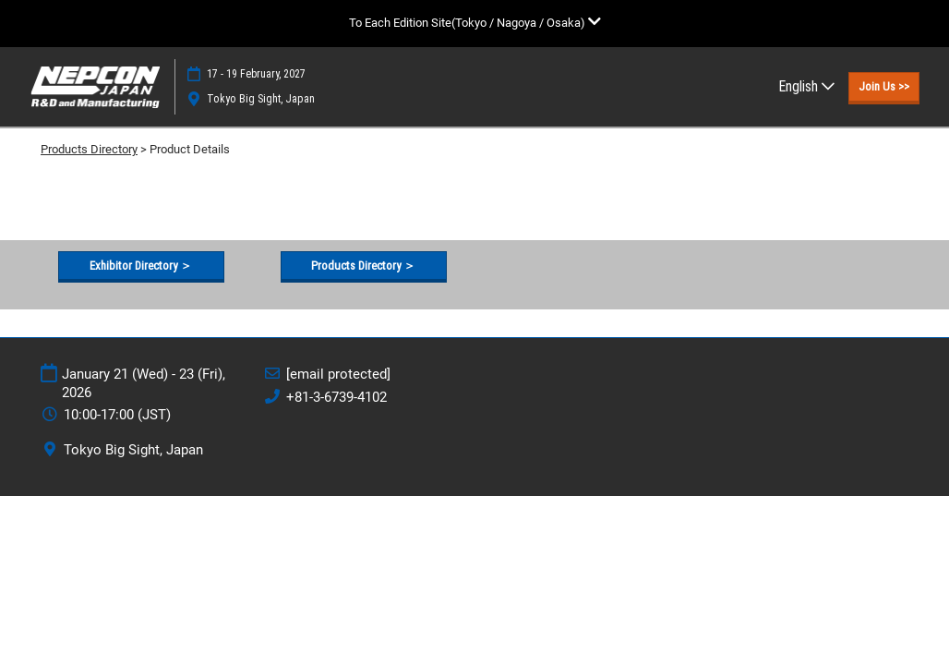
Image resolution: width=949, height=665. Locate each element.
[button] (883, 87)
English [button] (806, 86)
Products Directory (89, 149)
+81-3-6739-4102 (336, 397)
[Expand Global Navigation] (475, 22)
